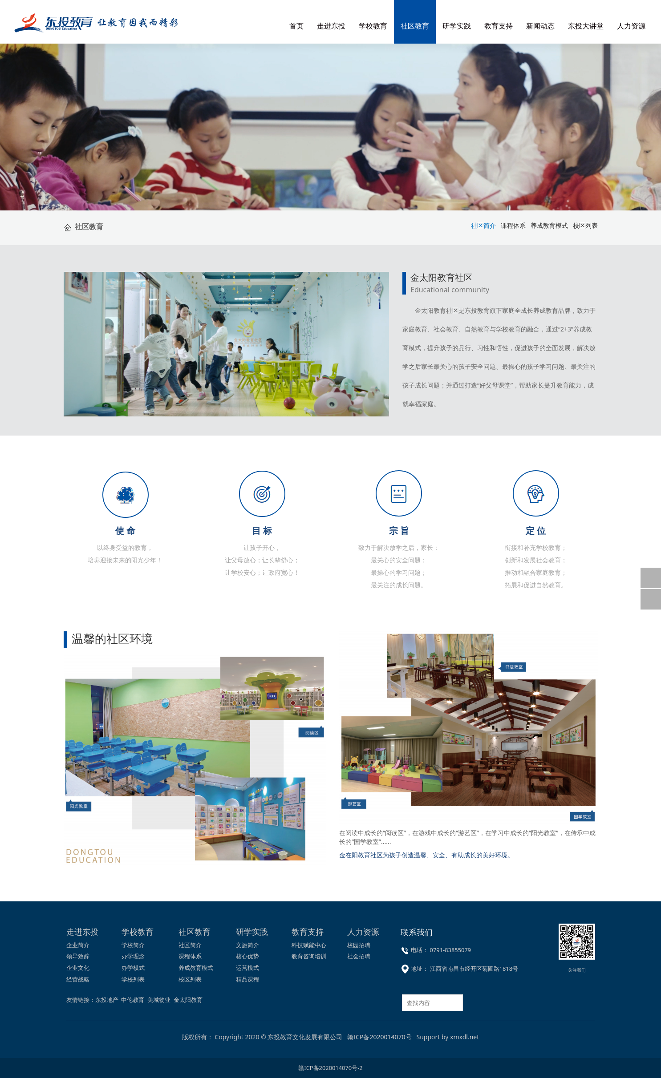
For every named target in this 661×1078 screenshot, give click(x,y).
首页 (296, 26)
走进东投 (331, 26)
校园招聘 (358, 945)
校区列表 (585, 225)
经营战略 (77, 979)
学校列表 (133, 979)
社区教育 (415, 26)
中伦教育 (132, 1000)
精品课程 (247, 979)
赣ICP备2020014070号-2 (330, 1068)
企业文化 (77, 968)
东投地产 (106, 1000)
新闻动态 (540, 26)
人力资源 (631, 26)
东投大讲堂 (586, 26)
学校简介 (133, 945)
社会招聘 (358, 956)
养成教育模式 (549, 225)
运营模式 (247, 968)
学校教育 (373, 26)
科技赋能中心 (309, 945)
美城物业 (158, 1000)
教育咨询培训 (309, 956)
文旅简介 (247, 945)
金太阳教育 (188, 1000)
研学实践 (456, 26)
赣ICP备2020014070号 (379, 1037)
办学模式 (133, 968)
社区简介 (190, 945)
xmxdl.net (464, 1037)
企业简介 (77, 945)
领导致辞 (77, 956)
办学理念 (133, 956)
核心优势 (247, 956)
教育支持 (498, 26)
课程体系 (513, 225)
